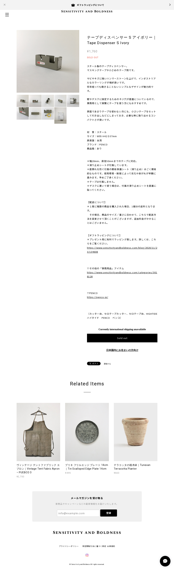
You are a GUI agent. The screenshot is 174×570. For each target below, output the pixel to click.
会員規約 (111, 546)
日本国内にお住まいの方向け (122, 350)
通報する (107, 364)
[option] (48, 61)
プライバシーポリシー (69, 546)
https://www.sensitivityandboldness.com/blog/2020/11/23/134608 (122, 249)
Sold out (122, 338)
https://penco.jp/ (97, 297)
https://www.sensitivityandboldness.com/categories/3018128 (122, 274)
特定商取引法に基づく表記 (94, 546)
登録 (108, 513)
